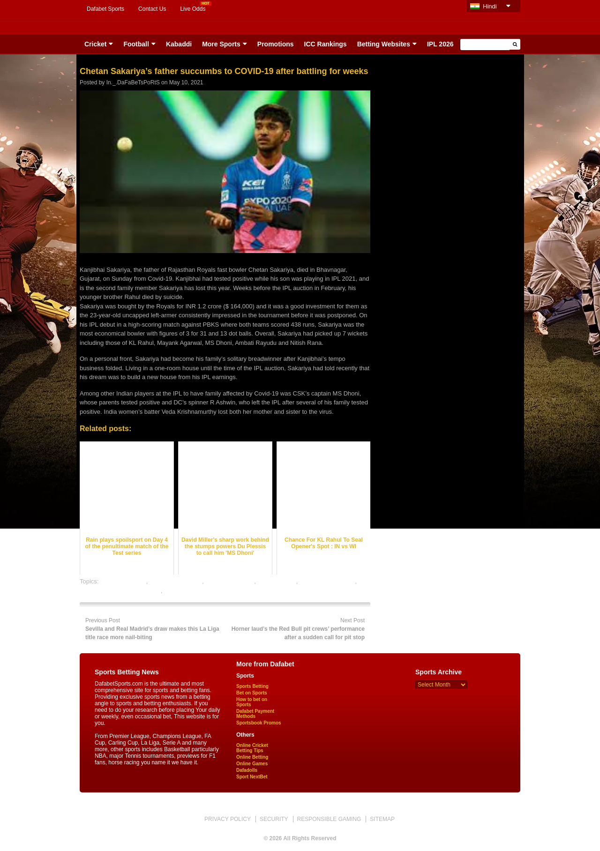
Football (136, 44)
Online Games (252, 763)
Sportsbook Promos (258, 722)
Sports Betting (252, 686)
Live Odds (192, 9)
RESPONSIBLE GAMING (329, 819)
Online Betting (252, 757)
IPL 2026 (440, 44)
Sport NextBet (252, 776)
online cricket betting (327, 581)
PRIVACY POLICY (227, 819)
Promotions (275, 44)
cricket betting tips (229, 581)
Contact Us (152, 9)
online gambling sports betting (120, 590)
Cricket (95, 44)
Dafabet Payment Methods (255, 714)
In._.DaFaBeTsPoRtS (133, 82)
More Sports (221, 44)
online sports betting (191, 590)
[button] (515, 44)
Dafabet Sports (105, 9)
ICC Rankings (325, 44)
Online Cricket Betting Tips (252, 748)
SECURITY (274, 819)
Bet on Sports (251, 692)
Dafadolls (246, 770)
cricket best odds (123, 581)
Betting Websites (383, 44)
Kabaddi (179, 44)
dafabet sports (276, 581)
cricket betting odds (176, 581)
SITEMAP (382, 819)
